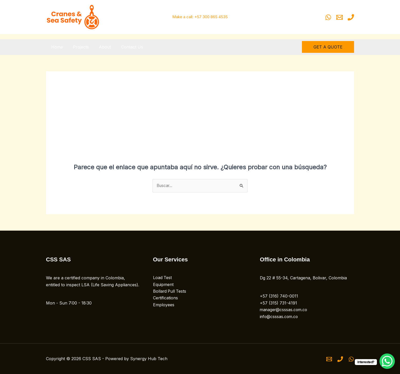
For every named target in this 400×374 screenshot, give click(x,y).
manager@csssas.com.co (284, 309)
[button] (328, 47)
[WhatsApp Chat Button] (387, 361)
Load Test (162, 278)
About (100, 47)
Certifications (165, 298)
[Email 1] (339, 17)
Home (56, 47)
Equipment (163, 284)
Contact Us (125, 47)
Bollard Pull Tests (170, 291)
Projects (78, 47)
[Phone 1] (351, 17)
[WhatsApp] (328, 17)
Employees (163, 305)
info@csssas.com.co (279, 316)
